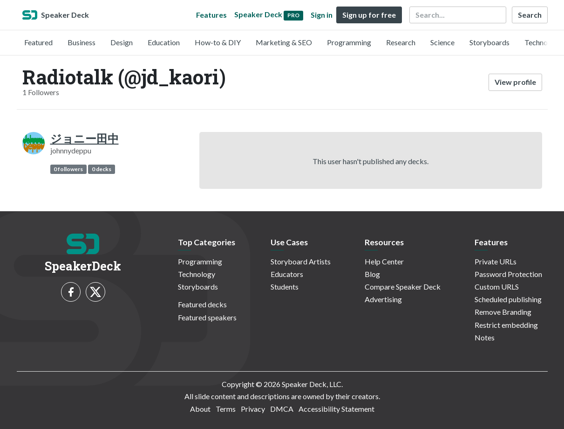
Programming (349, 42)
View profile (515, 81)
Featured (38, 42)
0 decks (101, 169)
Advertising (383, 299)
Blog (372, 274)
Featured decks (202, 304)
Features (211, 14)
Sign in (322, 14)
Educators (287, 274)
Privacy (253, 408)
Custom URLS (497, 286)
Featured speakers (207, 317)
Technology (543, 42)
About (200, 408)
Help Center (384, 261)
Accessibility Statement (336, 408)
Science (442, 42)
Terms (226, 408)
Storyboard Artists (301, 261)
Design (121, 42)
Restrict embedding (506, 324)
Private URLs (495, 261)
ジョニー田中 (84, 138)
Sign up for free (369, 14)
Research (400, 42)
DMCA (281, 408)
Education (164, 42)
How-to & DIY (218, 42)
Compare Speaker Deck (403, 286)
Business (81, 42)
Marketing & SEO (284, 42)
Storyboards (489, 42)
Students (285, 286)
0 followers (68, 169)
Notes (485, 337)
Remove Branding (503, 311)
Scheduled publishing (508, 299)
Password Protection (508, 274)
